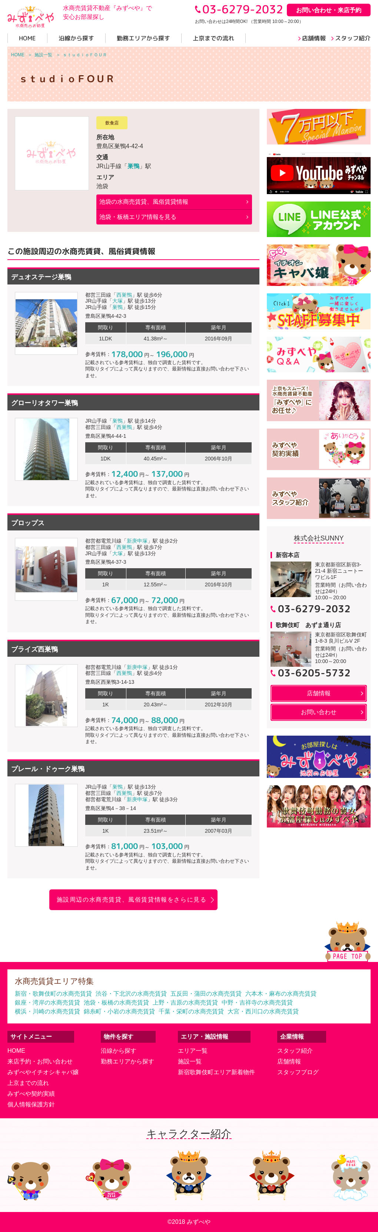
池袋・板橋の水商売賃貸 (116, 1002)
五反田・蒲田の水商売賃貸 (206, 993)
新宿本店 (287, 555)
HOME (16, 1051)
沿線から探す (118, 1051)
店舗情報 (289, 1061)
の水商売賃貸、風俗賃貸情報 (143, 202)
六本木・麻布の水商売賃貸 (280, 993)
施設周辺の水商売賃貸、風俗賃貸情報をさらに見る (132, 899)
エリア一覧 (193, 1051)
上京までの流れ (28, 1083)
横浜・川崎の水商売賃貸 (47, 1011)
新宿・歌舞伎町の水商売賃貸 (53, 993)
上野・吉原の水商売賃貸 (185, 1002)
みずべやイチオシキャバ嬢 (43, 1072)
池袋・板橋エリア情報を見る (137, 217)
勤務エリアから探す (127, 1061)
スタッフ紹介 (295, 1051)
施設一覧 (190, 1061)
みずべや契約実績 (31, 1094)
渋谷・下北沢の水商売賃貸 (131, 993)
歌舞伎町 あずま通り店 (308, 625)
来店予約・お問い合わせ (40, 1061)
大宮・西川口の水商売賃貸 (263, 1011)
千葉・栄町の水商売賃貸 (191, 1011)
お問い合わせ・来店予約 (328, 10)
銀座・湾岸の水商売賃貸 (47, 1002)
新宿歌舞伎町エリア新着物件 (216, 1072)
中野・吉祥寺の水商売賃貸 (257, 1002)
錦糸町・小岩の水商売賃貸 (119, 1011)
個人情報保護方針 (31, 1104)
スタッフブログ (298, 1072)
